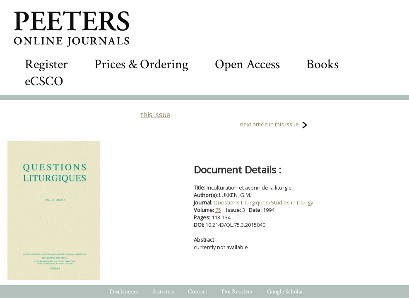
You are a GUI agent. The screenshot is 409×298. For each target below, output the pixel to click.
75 (218, 210)
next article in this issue (269, 124)
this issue (155, 114)
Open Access (247, 64)
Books (322, 64)
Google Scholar (285, 292)
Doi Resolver (237, 292)
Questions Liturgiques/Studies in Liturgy (263, 202)
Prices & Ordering (141, 64)
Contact (197, 292)
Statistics (163, 292)
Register (46, 64)
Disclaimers (124, 292)
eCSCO (44, 81)
